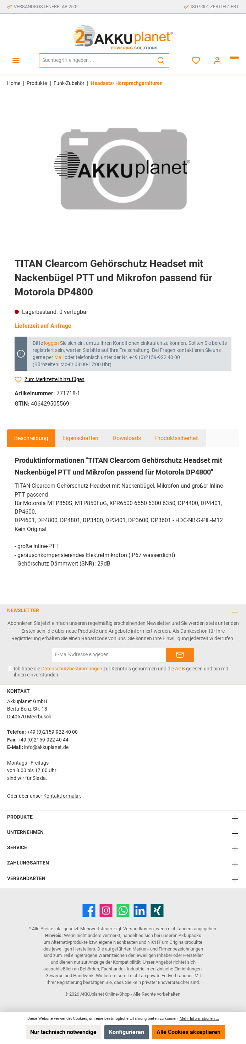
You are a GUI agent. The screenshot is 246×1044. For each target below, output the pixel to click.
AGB (180, 668)
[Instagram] (106, 911)
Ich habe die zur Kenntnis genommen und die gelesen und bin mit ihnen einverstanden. (121, 672)
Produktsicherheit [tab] (177, 438)
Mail (59, 357)
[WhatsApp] (123, 911)
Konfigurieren (126, 1032)
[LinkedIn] (140, 911)
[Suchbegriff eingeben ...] (96, 60)
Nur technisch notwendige (63, 1032)
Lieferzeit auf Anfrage (43, 325)
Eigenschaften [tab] (80, 438)
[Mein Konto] (217, 60)
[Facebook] (89, 911)
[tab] (31, 438)
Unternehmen (25, 832)
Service (17, 848)
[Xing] (157, 911)
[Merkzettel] (196, 60)
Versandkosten (138, 928)
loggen (51, 343)
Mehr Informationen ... (199, 1018)
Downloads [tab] (127, 438)
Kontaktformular (61, 796)
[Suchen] (161, 60)
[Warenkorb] (234, 58)
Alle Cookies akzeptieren (188, 1032)
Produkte (20, 817)
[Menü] (16, 60)
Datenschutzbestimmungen (71, 668)
